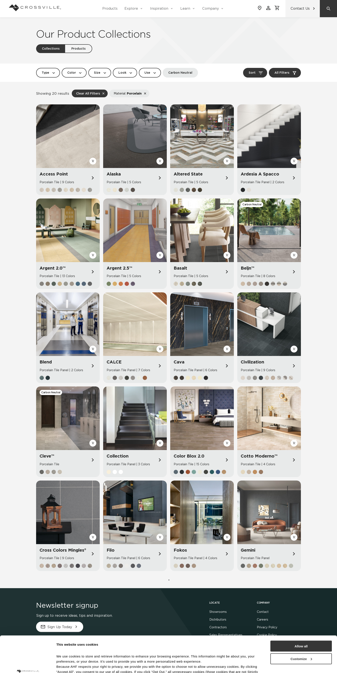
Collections (51, 48)
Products (110, 8)
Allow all (301, 612)
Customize (301, 625)
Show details (66, 664)
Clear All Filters (88, 93)
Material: (128, 93)
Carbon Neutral (180, 72)
